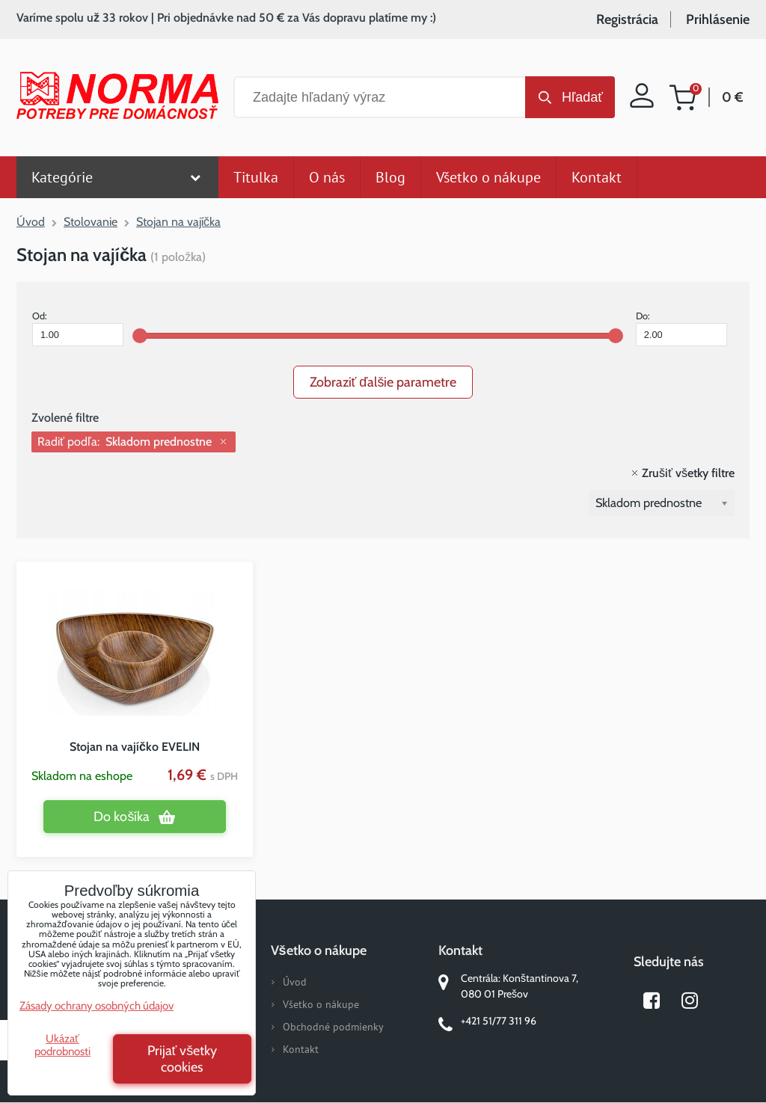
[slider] (139, 335)
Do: (681, 328)
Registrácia (627, 19)
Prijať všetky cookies (182, 1058)
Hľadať (582, 97)
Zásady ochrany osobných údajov (96, 1006)
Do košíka (122, 816)
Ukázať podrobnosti (62, 1045)
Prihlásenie (718, 19)
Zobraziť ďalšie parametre (383, 382)
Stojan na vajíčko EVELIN (135, 747)
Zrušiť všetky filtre (688, 473)
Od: (77, 328)
